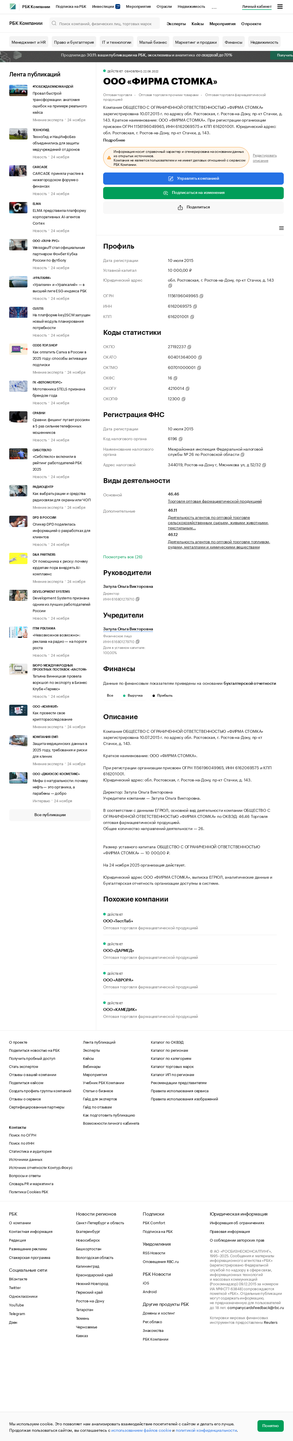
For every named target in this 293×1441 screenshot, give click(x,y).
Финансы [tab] (179, 228)
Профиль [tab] (111, 228)
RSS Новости (154, 1339)
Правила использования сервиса (179, 1177)
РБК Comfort (154, 1309)
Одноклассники (23, 1382)
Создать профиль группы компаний (40, 1177)
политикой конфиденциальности (206, 1430)
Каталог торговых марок (172, 1153)
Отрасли (164, 6)
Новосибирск (88, 1326)
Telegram (17, 1400)
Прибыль (163, 695)
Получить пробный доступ (32, 1145)
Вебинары (92, 1153)
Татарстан (84, 1396)
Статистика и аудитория (30, 1237)
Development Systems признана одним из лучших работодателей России (61, 603)
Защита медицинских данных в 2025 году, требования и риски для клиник (60, 749)
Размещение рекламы (28, 1335)
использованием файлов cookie (141, 1430)
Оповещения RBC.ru (161, 1348)
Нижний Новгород (92, 1370)
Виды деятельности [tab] (145, 228)
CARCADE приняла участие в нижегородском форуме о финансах (58, 179)
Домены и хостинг (159, 1399)
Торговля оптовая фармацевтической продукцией (215, 500)
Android (150, 1378)
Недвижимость (191, 6)
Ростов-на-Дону (90, 1387)
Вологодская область (94, 1344)
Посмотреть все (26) (122, 556)
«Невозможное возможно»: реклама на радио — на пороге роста (60, 641)
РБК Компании (36, 7)
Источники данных (25, 1246)
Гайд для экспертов (100, 1185)
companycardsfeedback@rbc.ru (255, 1394)
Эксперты (176, 24)
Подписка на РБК (71, 6)
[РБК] (13, 6)
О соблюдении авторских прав (237, 1326)
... (214, 5)
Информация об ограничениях (237, 1309)
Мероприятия (138, 6)
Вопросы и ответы (25, 1262)
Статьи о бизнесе (98, 1177)
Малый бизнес (153, 41)
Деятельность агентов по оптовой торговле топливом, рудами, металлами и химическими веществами (219, 544)
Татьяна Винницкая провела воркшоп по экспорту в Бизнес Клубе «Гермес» (60, 682)
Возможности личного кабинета (111, 1209)
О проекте (251, 24)
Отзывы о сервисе (25, 1185)
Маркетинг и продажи (196, 41)
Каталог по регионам (169, 1136)
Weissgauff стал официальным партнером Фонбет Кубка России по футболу (59, 253)
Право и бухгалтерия (74, 41)
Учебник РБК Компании (103, 1169)
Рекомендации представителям (179, 1169)
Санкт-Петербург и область (100, 1309)
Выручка (133, 695)
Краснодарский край (94, 1361)
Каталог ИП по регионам (172, 1161)
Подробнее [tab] (114, 140)
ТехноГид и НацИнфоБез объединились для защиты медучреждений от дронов (56, 142)
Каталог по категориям (171, 1145)
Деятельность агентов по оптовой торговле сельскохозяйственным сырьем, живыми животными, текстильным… (218, 522)
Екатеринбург (88, 1318)
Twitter (15, 1374)
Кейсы (198, 24)
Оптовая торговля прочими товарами (169, 94)
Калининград (87, 1352)
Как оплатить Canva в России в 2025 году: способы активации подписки (60, 357)
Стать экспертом (23, 1153)
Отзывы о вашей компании (32, 1161)
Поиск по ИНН (21, 1229)
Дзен (13, 1408)
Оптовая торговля (117, 94)
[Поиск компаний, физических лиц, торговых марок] (104, 23)
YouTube (16, 1391)
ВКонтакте (18, 1365)
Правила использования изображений (184, 1185)
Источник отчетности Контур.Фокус (41, 1254)
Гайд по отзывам (97, 1193)
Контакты (17, 1214)
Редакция (17, 1326)
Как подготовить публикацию (109, 1201)
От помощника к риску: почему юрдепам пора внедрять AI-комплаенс (60, 567)
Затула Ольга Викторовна (128, 629)
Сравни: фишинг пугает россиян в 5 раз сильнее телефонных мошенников (61, 425)
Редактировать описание (265, 157)
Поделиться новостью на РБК (34, 1136)
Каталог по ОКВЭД (167, 1128)
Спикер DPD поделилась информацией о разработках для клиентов (61, 530)
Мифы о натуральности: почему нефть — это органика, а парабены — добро (60, 786)
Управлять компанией (193, 178)
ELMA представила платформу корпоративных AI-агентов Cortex (59, 216)
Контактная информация (31, 1318)
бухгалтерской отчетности (250, 684)
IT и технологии (116, 41)
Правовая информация (230, 1318)
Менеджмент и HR (29, 41)
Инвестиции (106, 6)
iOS (146, 1369)
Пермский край (89, 1378)
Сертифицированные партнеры (36, 1193)
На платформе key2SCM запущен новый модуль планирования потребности (61, 320)
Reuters (270, 1408)
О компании (20, 1309)
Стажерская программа (29, 1344)
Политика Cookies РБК (28, 1278)
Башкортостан (89, 1335)
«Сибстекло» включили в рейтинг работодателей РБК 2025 (57, 462)
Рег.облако (152, 1408)
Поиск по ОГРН (22, 1221)
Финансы (233, 41)
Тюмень (82, 1404)
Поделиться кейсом (26, 1169)
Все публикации (49, 815)
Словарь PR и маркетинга (31, 1270)
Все (110, 695)
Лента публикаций (34, 75)
